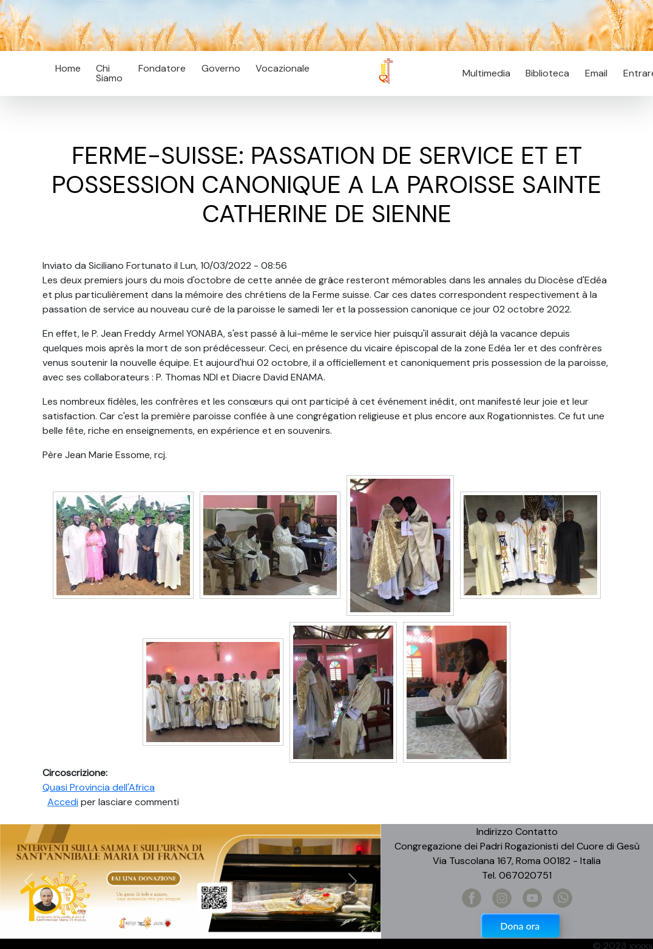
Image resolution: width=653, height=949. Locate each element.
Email (592, 73)
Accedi (62, 801)
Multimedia (486, 73)
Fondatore (162, 68)
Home (68, 68)
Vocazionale (282, 68)
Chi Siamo (109, 73)
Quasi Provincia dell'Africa (98, 787)
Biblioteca (547, 73)
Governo (220, 68)
